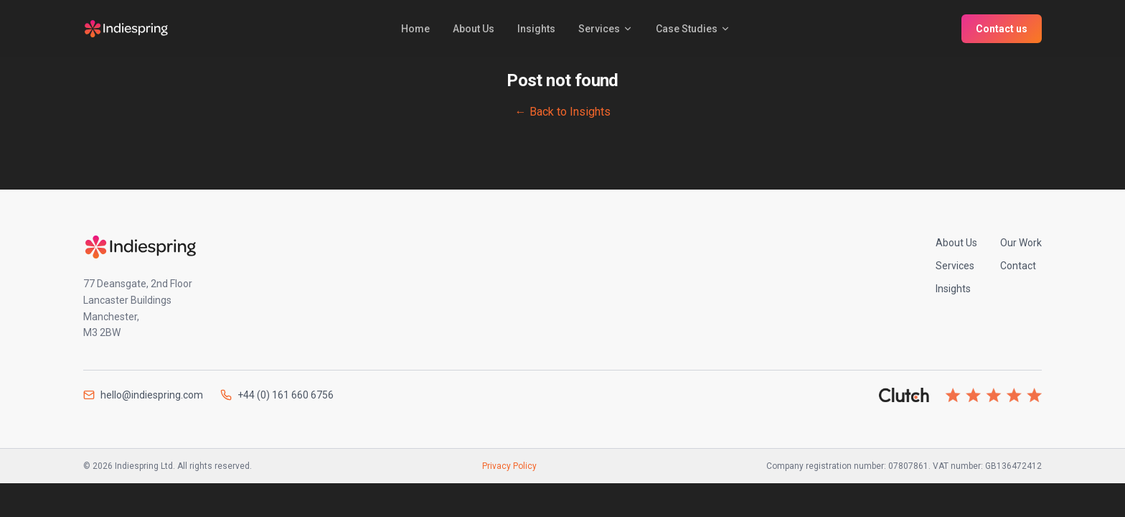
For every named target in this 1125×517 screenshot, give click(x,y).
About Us (473, 28)
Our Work (1021, 242)
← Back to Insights (563, 111)
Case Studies (693, 28)
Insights (536, 28)
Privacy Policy (509, 466)
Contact (1018, 265)
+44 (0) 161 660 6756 (277, 395)
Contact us (1001, 28)
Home (415, 28)
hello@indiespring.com (143, 395)
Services (605, 28)
